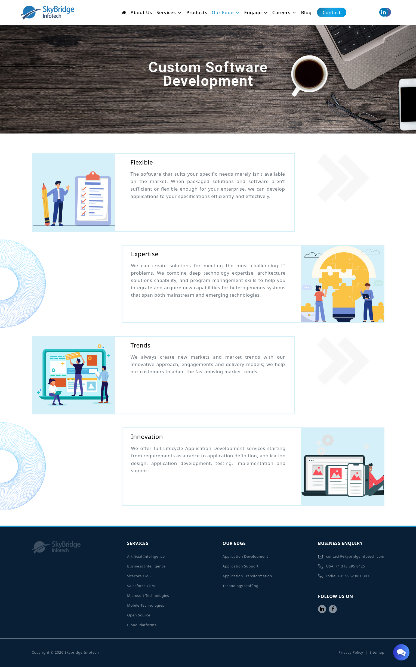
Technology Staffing (240, 585)
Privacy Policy (350, 652)
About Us (141, 12)
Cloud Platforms (141, 624)
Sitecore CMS (139, 575)
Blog (306, 12)
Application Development (245, 556)
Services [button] (169, 12)
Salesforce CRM (141, 585)
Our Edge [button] (226, 12)
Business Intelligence (146, 566)
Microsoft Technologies (148, 595)
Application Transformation (247, 575)
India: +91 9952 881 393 (343, 576)
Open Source (138, 615)
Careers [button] (284, 12)
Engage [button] (256, 12)
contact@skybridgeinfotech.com (351, 556)
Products (196, 12)
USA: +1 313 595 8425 (341, 566)
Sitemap (376, 652)
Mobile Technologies (145, 605)
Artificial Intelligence (146, 556)
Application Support (240, 566)
